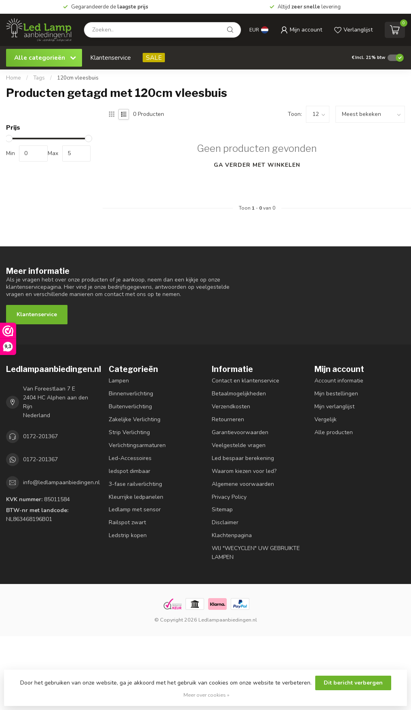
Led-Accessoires (130, 458)
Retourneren (228, 419)
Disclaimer (225, 522)
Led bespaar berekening (243, 458)
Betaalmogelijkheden (239, 393)
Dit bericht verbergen (353, 683)
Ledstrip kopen (128, 535)
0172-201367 (40, 436)
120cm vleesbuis (78, 78)
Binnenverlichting (131, 393)
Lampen (119, 380)
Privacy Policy (229, 497)
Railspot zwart (127, 522)
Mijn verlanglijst (334, 406)
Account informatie (338, 380)
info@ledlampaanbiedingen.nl (61, 482)
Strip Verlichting (129, 432)
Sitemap (222, 509)
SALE (154, 57)
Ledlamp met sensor (135, 509)
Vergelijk (325, 419)
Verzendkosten (231, 406)
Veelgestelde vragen (239, 445)
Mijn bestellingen (336, 393)
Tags (39, 78)
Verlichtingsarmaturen (137, 445)
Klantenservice (110, 57)
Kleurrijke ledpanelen (136, 497)
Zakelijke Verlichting (134, 419)
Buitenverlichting (130, 406)
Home (13, 78)
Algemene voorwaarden (243, 484)
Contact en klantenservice (245, 380)
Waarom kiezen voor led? (244, 471)
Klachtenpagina (232, 535)
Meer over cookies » (206, 694)
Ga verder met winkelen (257, 165)
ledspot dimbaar (129, 471)
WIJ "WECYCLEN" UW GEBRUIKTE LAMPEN (256, 552)
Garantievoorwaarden (240, 432)
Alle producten (333, 432)
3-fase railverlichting (135, 484)
